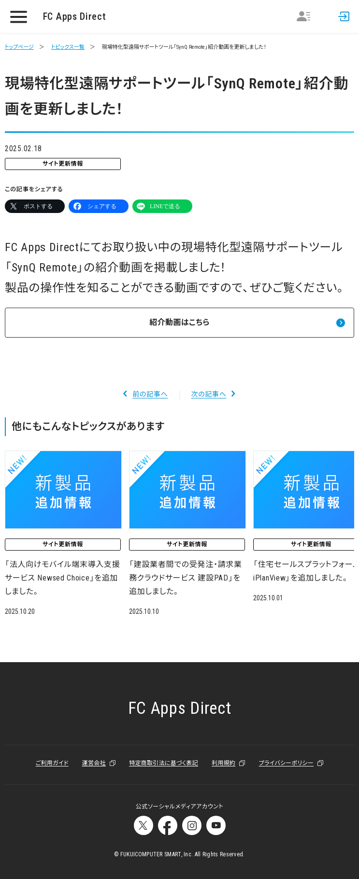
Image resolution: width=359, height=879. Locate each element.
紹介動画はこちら (179, 322)
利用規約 (223, 763)
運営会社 (94, 763)
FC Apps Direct (74, 16)
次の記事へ (209, 394)
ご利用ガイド (52, 763)
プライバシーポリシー (286, 763)
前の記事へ (150, 394)
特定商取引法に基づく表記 (163, 763)
